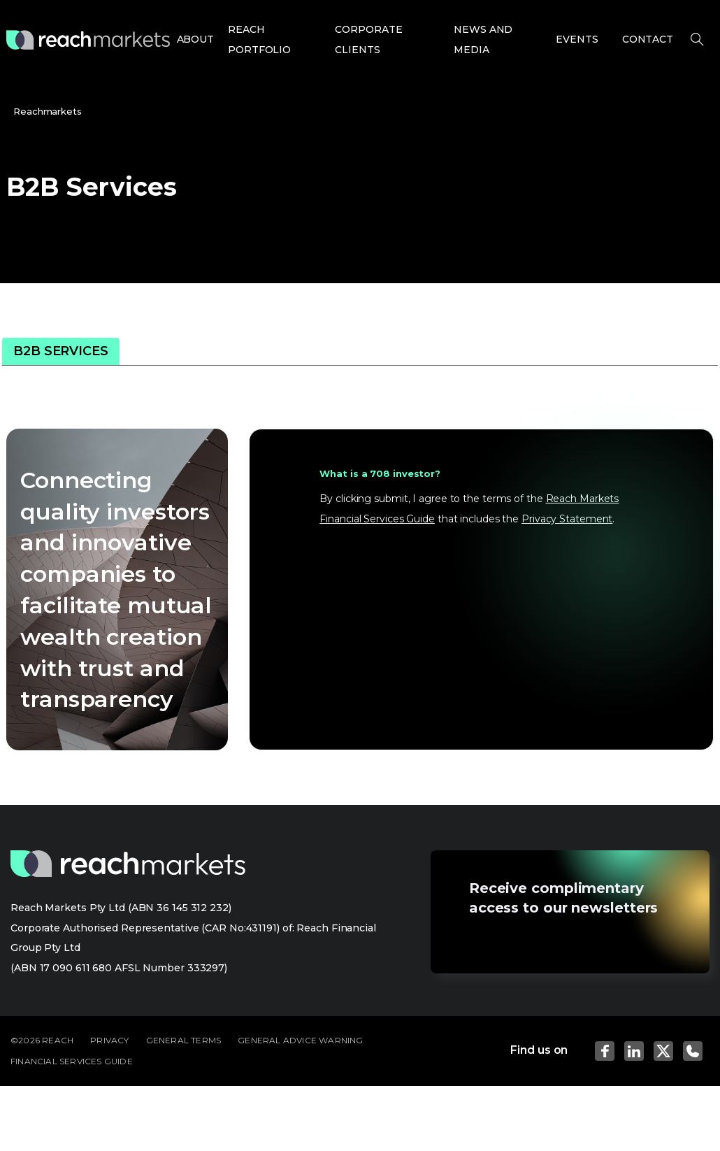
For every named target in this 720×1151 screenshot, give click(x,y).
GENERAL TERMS (184, 1040)
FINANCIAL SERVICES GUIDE (71, 1061)
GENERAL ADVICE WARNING (300, 1040)
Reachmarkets (47, 111)
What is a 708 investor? (379, 473)
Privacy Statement (566, 519)
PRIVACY (109, 1040)
